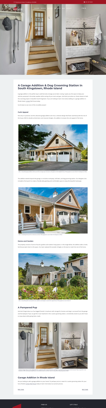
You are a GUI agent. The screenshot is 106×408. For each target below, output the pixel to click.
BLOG (63, 8)
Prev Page (21, 389)
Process (43, 8)
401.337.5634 (89, 2)
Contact (69, 8)
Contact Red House (30, 384)
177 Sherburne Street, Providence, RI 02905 (24, 2)
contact (28, 101)
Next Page (85, 389)
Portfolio (57, 8)
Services (50, 8)
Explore (36, 8)
